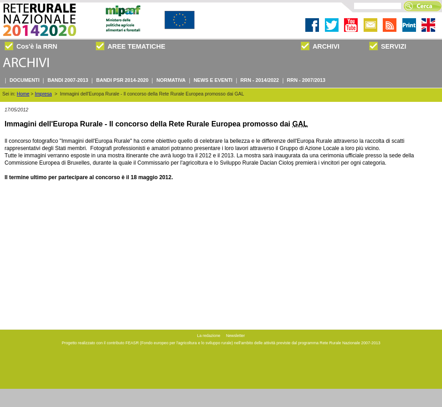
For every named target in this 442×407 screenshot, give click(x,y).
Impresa (43, 93)
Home (23, 93)
